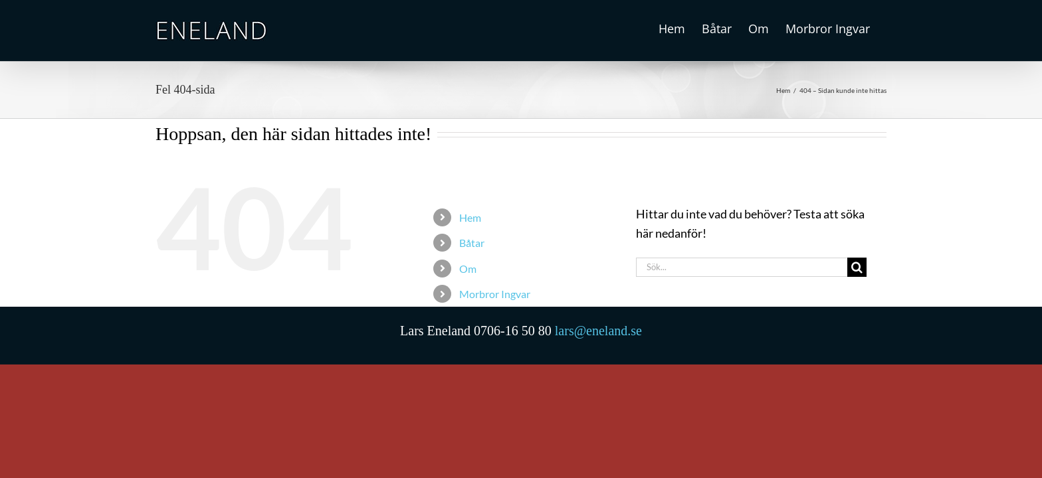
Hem (470, 217)
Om (467, 268)
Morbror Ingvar (494, 293)
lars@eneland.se (598, 330)
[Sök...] (741, 267)
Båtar (471, 242)
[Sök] (857, 267)
